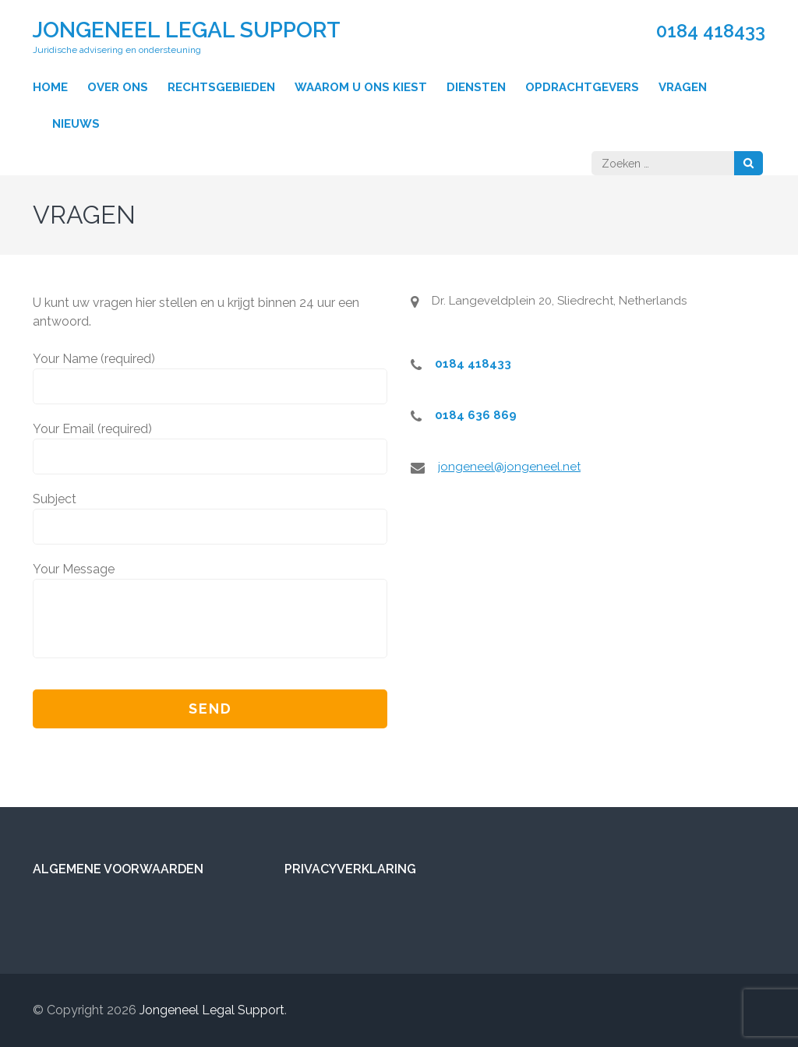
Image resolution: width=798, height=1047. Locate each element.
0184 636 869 (476, 415)
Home (50, 87)
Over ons (117, 87)
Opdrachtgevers (582, 87)
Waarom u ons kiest (361, 87)
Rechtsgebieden (221, 87)
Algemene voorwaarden (118, 869)
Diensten (476, 87)
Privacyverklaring (350, 869)
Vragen (683, 87)
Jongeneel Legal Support (187, 30)
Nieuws (76, 124)
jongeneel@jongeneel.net (509, 467)
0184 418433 (710, 31)
